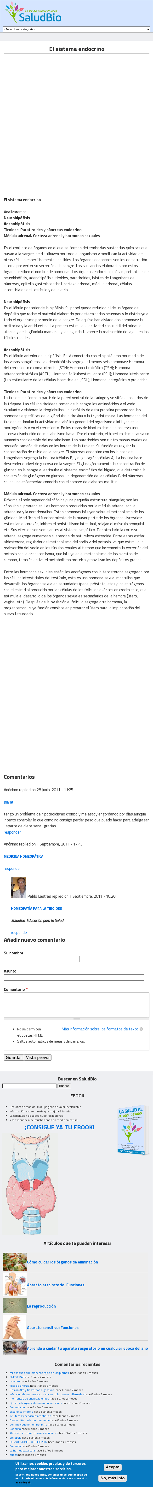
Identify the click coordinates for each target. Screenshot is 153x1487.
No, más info (113, 1478)
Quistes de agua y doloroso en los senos (36, 1403)
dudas (13, 1454)
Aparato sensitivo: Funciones (53, 1327)
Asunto (10, 971)
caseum (15, 1381)
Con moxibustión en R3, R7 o (28, 1424)
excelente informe (21, 1411)
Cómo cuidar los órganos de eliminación (62, 1262)
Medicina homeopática (23, 856)
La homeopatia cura (22, 1450)
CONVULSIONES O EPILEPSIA (28, 1442)
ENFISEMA (16, 1377)
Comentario (16, 990)
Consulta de (17, 1407)
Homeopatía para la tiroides (36, 908)
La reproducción (41, 1306)
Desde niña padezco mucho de (30, 1420)
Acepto (112, 1467)
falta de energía (19, 1385)
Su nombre (13, 953)
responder (12, 832)
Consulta (15, 1428)
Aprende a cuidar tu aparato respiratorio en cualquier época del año (87, 1348)
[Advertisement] (44, 87)
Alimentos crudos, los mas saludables (34, 1433)
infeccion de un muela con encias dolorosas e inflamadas (47, 1394)
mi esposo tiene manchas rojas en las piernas (39, 1372)
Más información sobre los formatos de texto (100, 1029)
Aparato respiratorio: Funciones (55, 1285)
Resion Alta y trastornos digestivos (32, 1390)
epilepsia (15, 1437)
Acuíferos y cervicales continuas (31, 1416)
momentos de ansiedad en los (29, 1398)
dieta (8, 802)
